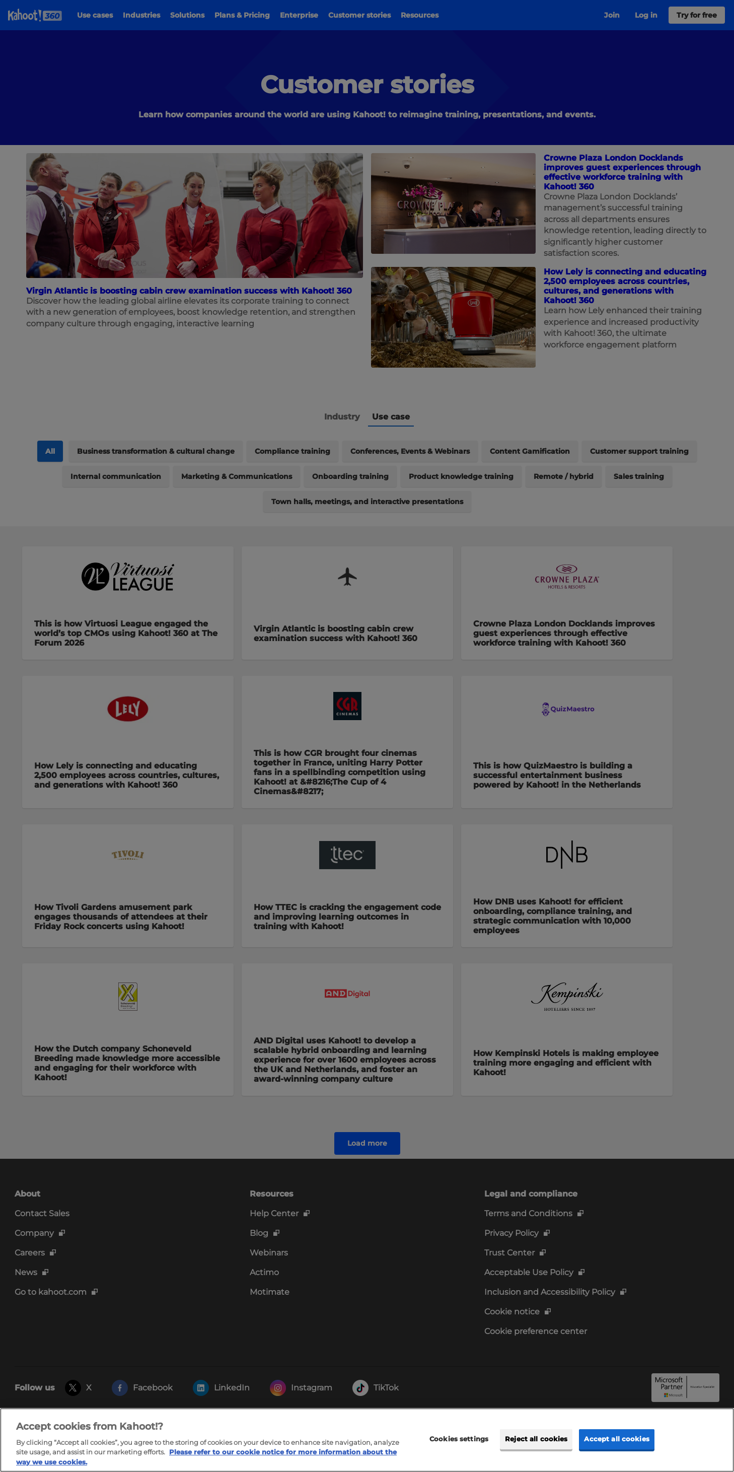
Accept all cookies (616, 1457)
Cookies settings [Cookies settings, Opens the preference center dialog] (458, 1457)
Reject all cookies (536, 1457)
